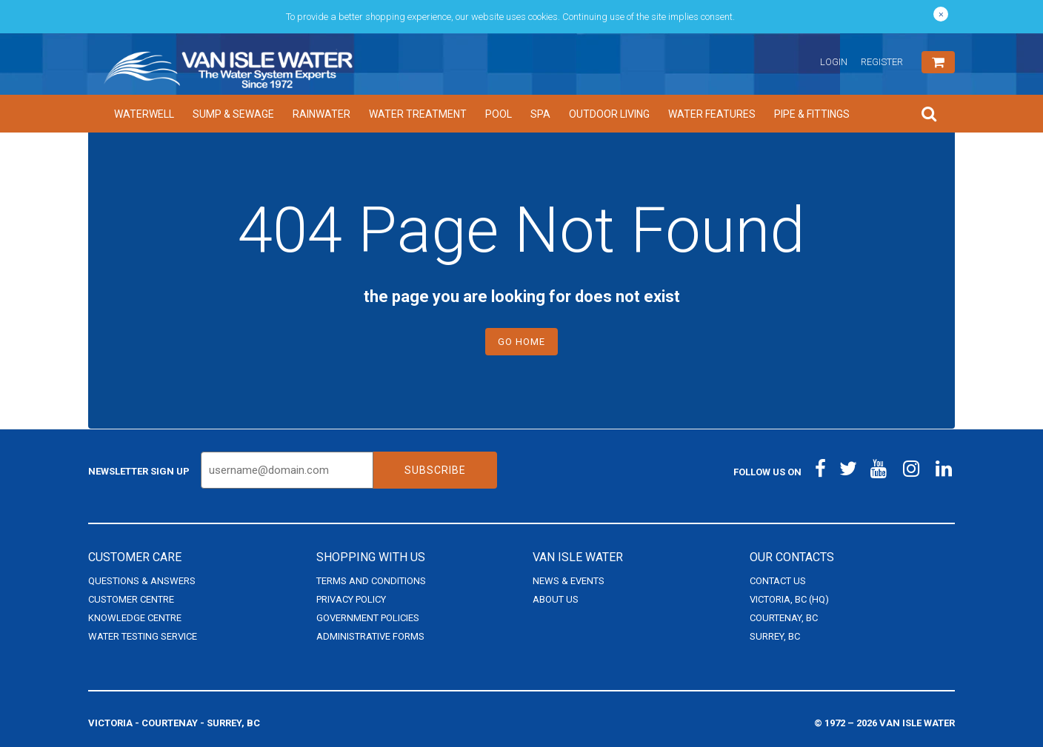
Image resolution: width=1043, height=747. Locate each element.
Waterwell (144, 114)
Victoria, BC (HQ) (789, 599)
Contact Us (778, 580)
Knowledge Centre (134, 617)
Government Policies (367, 617)
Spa (540, 114)
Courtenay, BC (784, 617)
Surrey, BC (775, 636)
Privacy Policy (351, 599)
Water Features (712, 114)
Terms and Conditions (371, 580)
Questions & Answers (142, 580)
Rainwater (321, 114)
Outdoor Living (609, 114)
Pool (498, 114)
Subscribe (435, 470)
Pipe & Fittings (812, 114)
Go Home (521, 341)
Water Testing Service (142, 636)
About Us (556, 599)
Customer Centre (131, 599)
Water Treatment (418, 114)
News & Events (568, 580)
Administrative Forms (370, 636)
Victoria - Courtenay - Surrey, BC (174, 722)
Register (882, 61)
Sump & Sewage (233, 114)
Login (833, 61)
